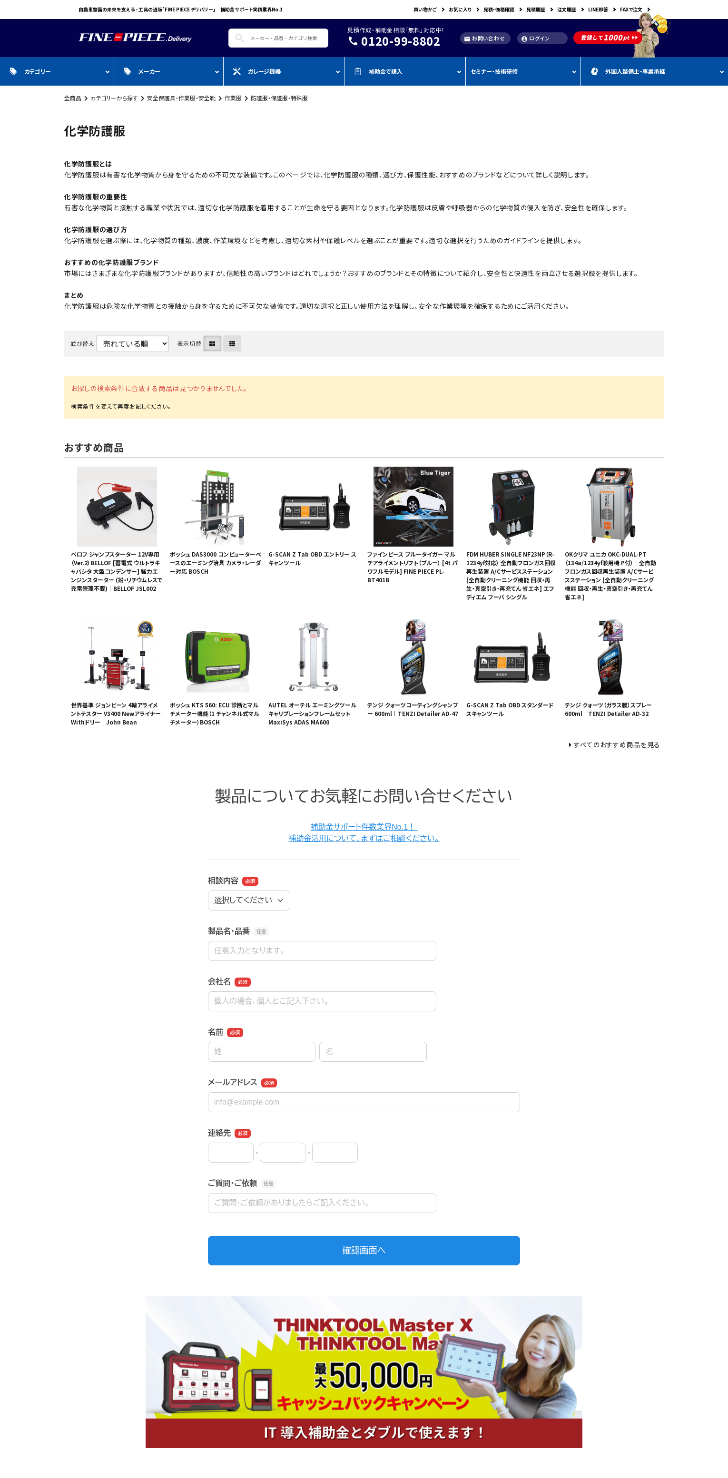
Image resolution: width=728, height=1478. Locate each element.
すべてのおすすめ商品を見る (617, 744)
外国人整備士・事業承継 (627, 71)
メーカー (142, 71)
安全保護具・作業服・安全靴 (181, 98)
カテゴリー (30, 71)
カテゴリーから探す (114, 98)
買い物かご (425, 9)
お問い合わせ (484, 38)
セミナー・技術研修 (494, 71)
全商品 (72, 98)
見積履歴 (535, 9)
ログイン (535, 38)
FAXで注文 (631, 9)
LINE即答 (598, 9)
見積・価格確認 (498, 9)
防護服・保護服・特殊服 (279, 98)
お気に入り (460, 9)
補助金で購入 (378, 71)
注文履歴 (566, 9)
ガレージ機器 (257, 71)
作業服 (233, 98)
